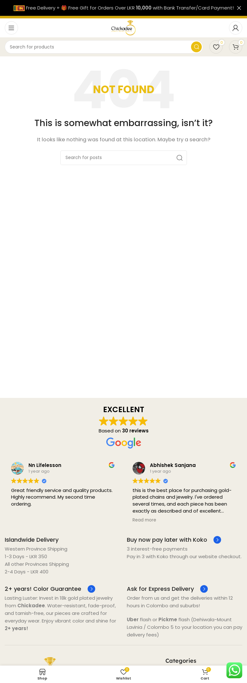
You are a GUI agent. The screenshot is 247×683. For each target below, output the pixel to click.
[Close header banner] (239, 8)
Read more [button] (144, 520)
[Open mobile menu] (11, 28)
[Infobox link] (32, 539)
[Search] (104, 47)
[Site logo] (123, 27)
